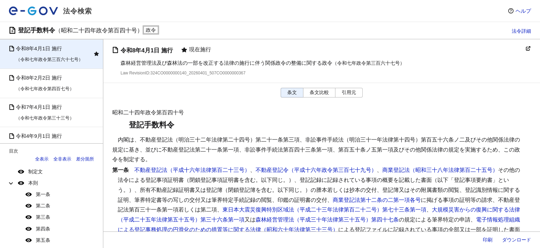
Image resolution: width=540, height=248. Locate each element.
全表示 (42, 159)
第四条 (43, 228)
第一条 (43, 194)
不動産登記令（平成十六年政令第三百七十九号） (316, 170)
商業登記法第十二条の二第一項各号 (377, 200)
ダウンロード (516, 239)
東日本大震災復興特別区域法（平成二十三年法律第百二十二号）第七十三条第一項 (324, 210)
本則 (33, 183)
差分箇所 (85, 159)
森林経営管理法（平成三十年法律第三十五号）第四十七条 (327, 220)
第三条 (43, 217)
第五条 (43, 240)
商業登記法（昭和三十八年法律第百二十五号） (440, 170)
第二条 (43, 205)
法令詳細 (521, 31)
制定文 (35, 171)
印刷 (487, 239)
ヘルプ (523, 11)
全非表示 (62, 159)
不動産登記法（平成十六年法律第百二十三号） (192, 170)
